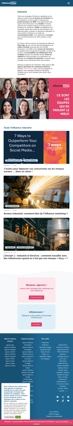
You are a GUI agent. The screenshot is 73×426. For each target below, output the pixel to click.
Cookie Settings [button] (9, 417)
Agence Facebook (10, 347)
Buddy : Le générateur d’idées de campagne (45, 356)
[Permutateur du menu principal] (68, 3)
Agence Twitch (10, 361)
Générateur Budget (45, 347)
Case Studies (10, 247)
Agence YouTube (10, 365)
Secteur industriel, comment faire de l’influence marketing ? (36, 213)
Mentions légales (54, 414)
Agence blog (10, 345)
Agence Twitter (10, 363)
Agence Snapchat (10, 356)
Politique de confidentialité (54, 416)
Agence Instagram (10, 349)
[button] (36, 297)
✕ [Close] (71, 423)
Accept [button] (18, 417)
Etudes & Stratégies (30, 160)
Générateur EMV (45, 349)
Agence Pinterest (10, 354)
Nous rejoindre (54, 411)
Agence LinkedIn (10, 352)
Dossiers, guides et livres (14, 160)
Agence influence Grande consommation (27, 377)
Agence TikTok (10, 359)
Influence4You (28, 68)
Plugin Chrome (45, 352)
